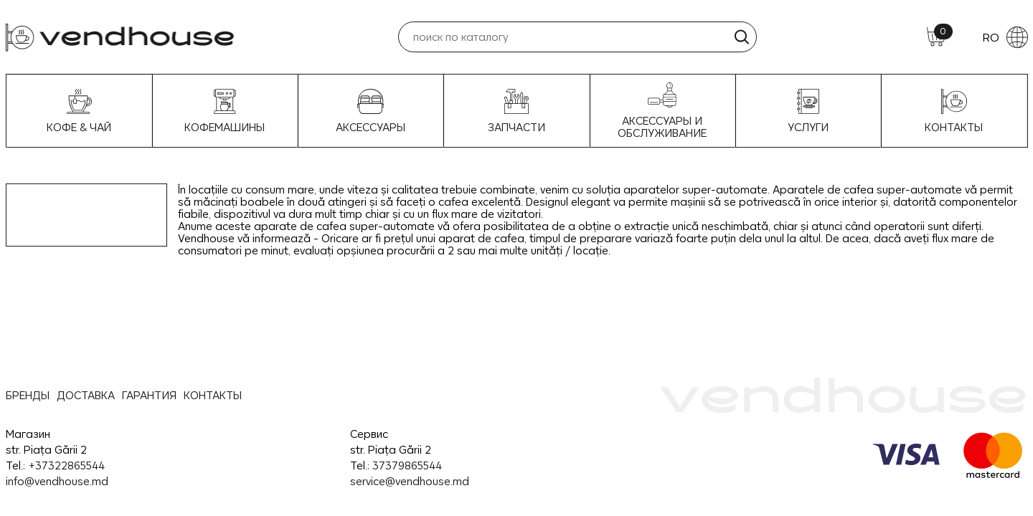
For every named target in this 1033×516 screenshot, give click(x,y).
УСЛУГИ (808, 111)
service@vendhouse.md (409, 481)
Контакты (954, 111)
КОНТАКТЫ (213, 395)
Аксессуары (370, 111)
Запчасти (516, 111)
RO (1005, 37)
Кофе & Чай (79, 111)
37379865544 (407, 465)
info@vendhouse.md (57, 481)
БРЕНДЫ (27, 395)
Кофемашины (224, 111)
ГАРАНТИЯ (149, 395)
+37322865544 (66, 465)
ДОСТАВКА (86, 395)
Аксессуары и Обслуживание (662, 110)
